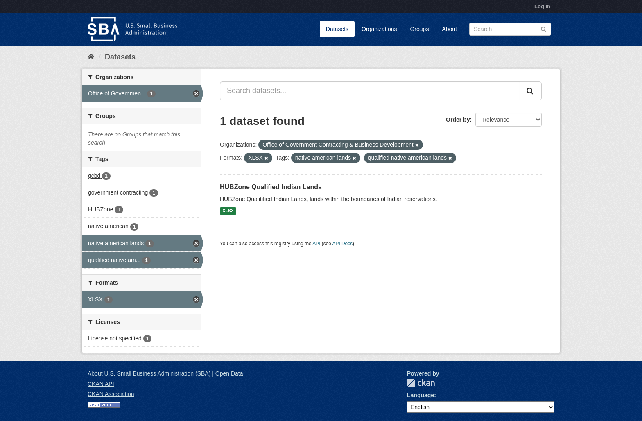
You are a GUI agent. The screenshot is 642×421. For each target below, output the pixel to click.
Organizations (379, 29)
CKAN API (101, 383)
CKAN (421, 382)
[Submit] (531, 90)
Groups (419, 29)
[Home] (91, 57)
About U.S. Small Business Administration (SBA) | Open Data (165, 373)
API (316, 244)
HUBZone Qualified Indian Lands (271, 186)
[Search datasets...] (370, 90)
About (449, 29)
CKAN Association (111, 394)
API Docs (342, 244)
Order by (458, 119)
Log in (542, 6)
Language (420, 395)
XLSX (227, 210)
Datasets (337, 29)
